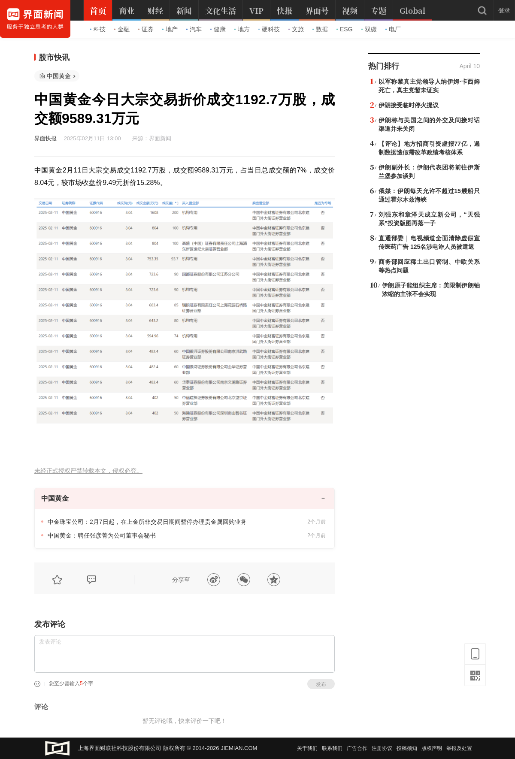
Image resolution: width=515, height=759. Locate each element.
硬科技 (269, 29)
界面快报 (45, 138)
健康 (218, 29)
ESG (344, 29)
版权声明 (431, 748)
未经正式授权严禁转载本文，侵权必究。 (88, 471)
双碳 (369, 29)
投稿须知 (407, 748)
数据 (320, 29)
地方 (242, 29)
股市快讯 (54, 57)
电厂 (393, 29)
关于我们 (307, 748)
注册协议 (382, 748)
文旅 (296, 29)
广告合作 (357, 748)
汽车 (194, 29)
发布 (321, 684)
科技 (98, 29)
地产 (170, 29)
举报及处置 (459, 748)
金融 (122, 29)
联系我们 (332, 748)
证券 (146, 29)
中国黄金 (59, 76)
